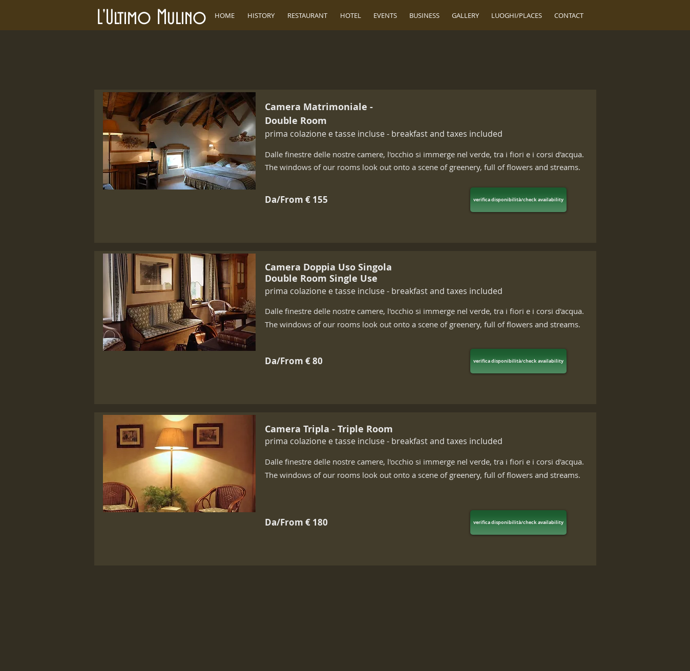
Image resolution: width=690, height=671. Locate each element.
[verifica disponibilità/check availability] (518, 199)
